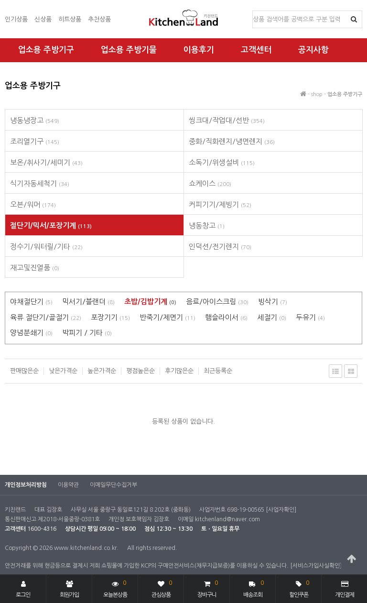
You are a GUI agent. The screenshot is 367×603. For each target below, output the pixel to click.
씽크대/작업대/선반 (227, 120)
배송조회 (253, 588)
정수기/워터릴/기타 (46, 246)
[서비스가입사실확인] (316, 566)
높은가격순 (101, 371)
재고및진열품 (34, 267)
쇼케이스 (210, 183)
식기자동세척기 (39, 183)
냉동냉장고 (34, 120)
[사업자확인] (281, 510)
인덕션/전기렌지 (220, 246)
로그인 (23, 589)
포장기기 (110, 317)
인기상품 (16, 19)
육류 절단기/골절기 (45, 317)
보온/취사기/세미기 (46, 162)
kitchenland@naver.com (227, 519)
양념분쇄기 (31, 332)
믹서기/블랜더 (88, 301)
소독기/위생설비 (222, 162)
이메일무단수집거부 (113, 485)
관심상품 (161, 588)
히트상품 (69, 19)
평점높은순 (140, 371)
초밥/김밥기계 (150, 301)
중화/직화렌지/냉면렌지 (232, 141)
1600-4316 (41, 529)
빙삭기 (272, 301)
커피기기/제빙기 (220, 204)
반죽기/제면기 (167, 317)
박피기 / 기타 (87, 332)
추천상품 (99, 19)
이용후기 (199, 50)
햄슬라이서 (226, 317)
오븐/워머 (33, 204)
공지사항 (313, 50)
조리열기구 (34, 141)
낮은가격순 (63, 371)
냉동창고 (207, 225)
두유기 (310, 317)
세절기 (271, 317)
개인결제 (344, 589)
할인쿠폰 (299, 588)
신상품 (43, 19)
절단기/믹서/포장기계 (51, 225)
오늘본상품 (115, 588)
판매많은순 (24, 371)
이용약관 (68, 485)
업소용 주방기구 (46, 50)
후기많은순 (179, 371)
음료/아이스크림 (217, 301)
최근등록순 (218, 371)
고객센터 (256, 50)
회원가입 (69, 589)
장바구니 (207, 588)
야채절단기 (31, 301)
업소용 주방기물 (129, 50)
